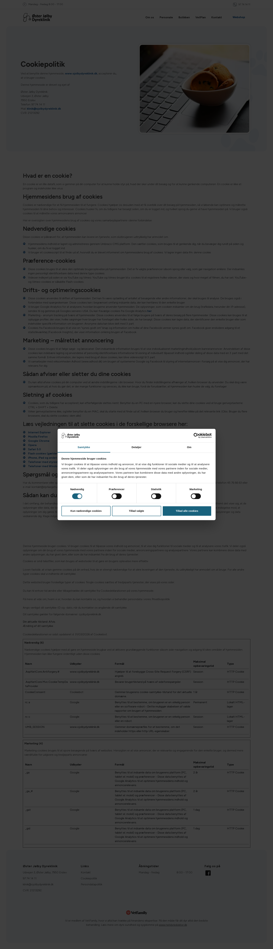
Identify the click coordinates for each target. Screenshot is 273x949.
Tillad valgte (136, 510)
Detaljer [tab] (137, 447)
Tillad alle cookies (187, 510)
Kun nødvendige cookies (86, 510)
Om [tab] (189, 447)
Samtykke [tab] (84, 447)
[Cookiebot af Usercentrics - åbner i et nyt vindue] (196, 435)
